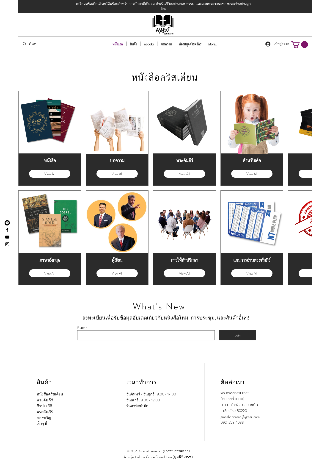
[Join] (237, 335)
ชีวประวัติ (44, 406)
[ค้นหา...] (42, 44)
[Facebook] (7, 230)
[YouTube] (7, 237)
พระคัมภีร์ (45, 400)
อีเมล (81, 328)
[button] (299, 44)
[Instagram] (7, 244)
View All (49, 173)
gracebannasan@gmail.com (240, 416)
